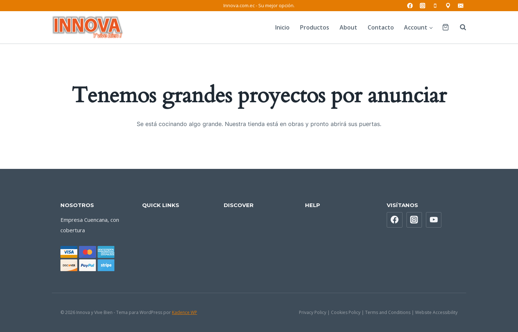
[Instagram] (422, 5)
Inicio (282, 27)
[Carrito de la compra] (445, 27)
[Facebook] (409, 5)
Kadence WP (184, 312)
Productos (314, 27)
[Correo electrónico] (460, 5)
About (348, 27)
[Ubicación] (448, 5)
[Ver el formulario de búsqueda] (459, 27)
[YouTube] (434, 220)
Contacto (381, 27)
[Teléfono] (435, 5)
